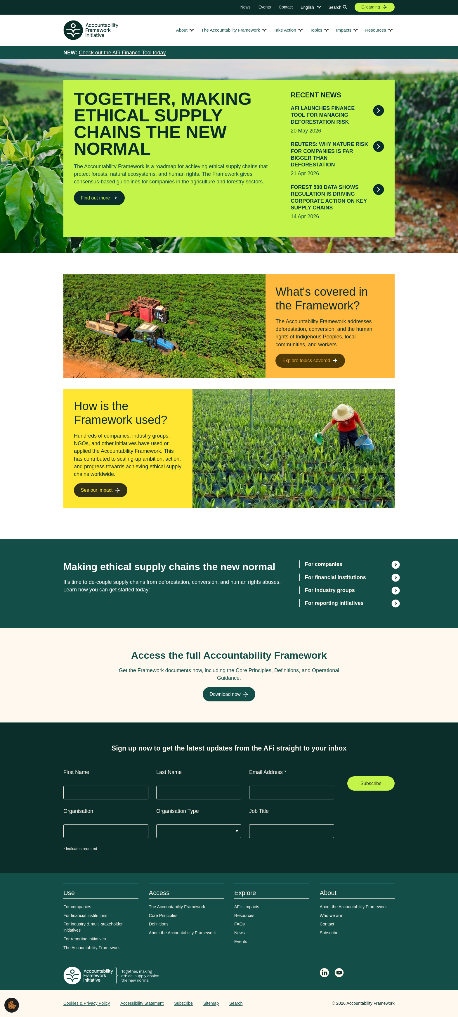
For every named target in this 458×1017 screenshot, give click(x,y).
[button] (11, 1005)
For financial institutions (335, 577)
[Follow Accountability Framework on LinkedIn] (324, 973)
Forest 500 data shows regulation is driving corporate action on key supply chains (329, 197)
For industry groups (330, 590)
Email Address (267, 772)
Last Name (169, 772)
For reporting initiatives (334, 603)
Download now (224, 694)
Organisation (78, 811)
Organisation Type (177, 811)
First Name (76, 772)
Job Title (259, 811)
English (307, 7)
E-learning (370, 7)
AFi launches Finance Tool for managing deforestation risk (323, 115)
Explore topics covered (306, 360)
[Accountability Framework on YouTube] (339, 974)
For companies (323, 564)
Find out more (95, 197)
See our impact (96, 490)
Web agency (304, 1003)
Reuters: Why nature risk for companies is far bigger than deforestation (329, 154)
